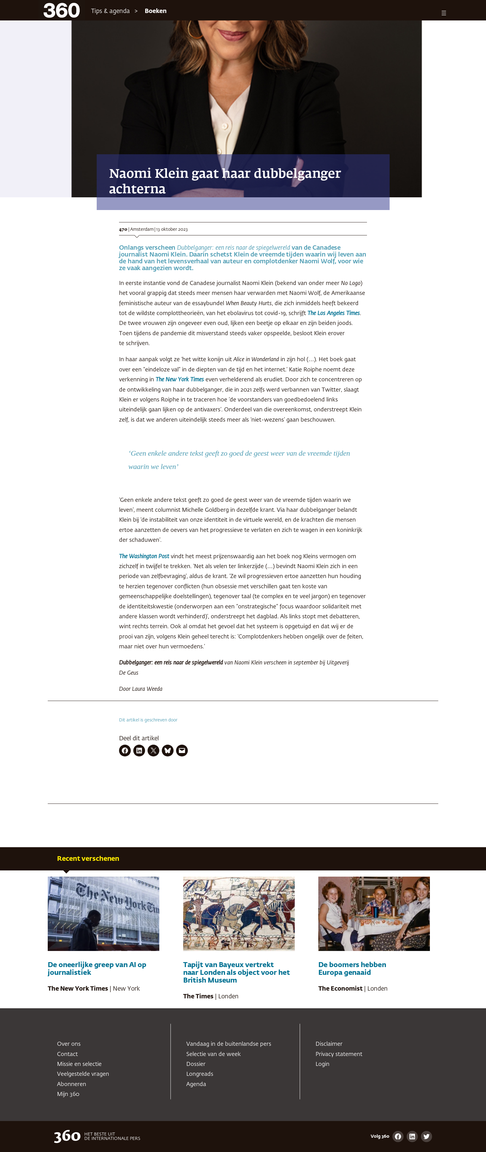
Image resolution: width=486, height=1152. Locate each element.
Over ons (69, 1044)
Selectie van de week (213, 1054)
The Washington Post (145, 556)
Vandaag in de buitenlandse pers (228, 1044)
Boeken (156, 11)
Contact (67, 1054)
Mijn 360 (68, 1094)
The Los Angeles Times (333, 313)
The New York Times (180, 380)
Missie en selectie (79, 1064)
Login (322, 1064)
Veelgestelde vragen (83, 1074)
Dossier (195, 1064)
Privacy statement (339, 1054)
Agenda (196, 1084)
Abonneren (71, 1084)
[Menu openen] (444, 13)
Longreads (199, 1074)
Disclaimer (329, 1044)
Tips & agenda (110, 11)
